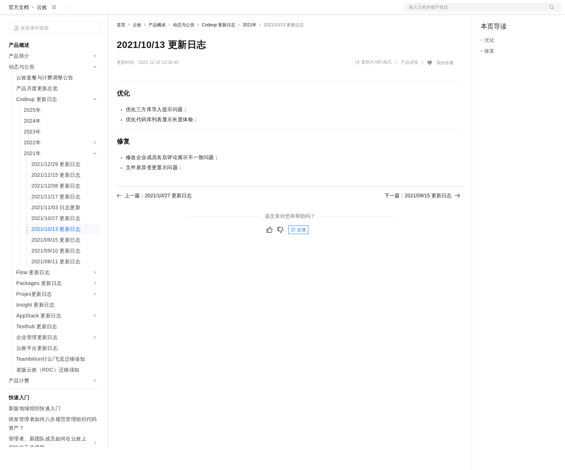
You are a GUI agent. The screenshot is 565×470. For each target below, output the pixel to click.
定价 (156, 11)
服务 (213, 11)
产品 (94, 11)
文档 (473, 11)
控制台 (505, 11)
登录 (549, 11)
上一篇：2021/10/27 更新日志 (154, 218)
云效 (42, 30)
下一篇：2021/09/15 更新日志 (422, 218)
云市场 (175, 11)
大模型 (73, 11)
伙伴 (195, 11)
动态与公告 (184, 47)
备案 (488, 11)
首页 (121, 47)
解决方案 (116, 11)
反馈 (298, 252)
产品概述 (157, 47)
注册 (523, 11)
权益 (138, 11)
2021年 (250, 47)
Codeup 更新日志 (218, 47)
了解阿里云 (237, 11)
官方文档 (19, 30)
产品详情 (409, 85)
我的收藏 (445, 85)
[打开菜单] (11, 11)
